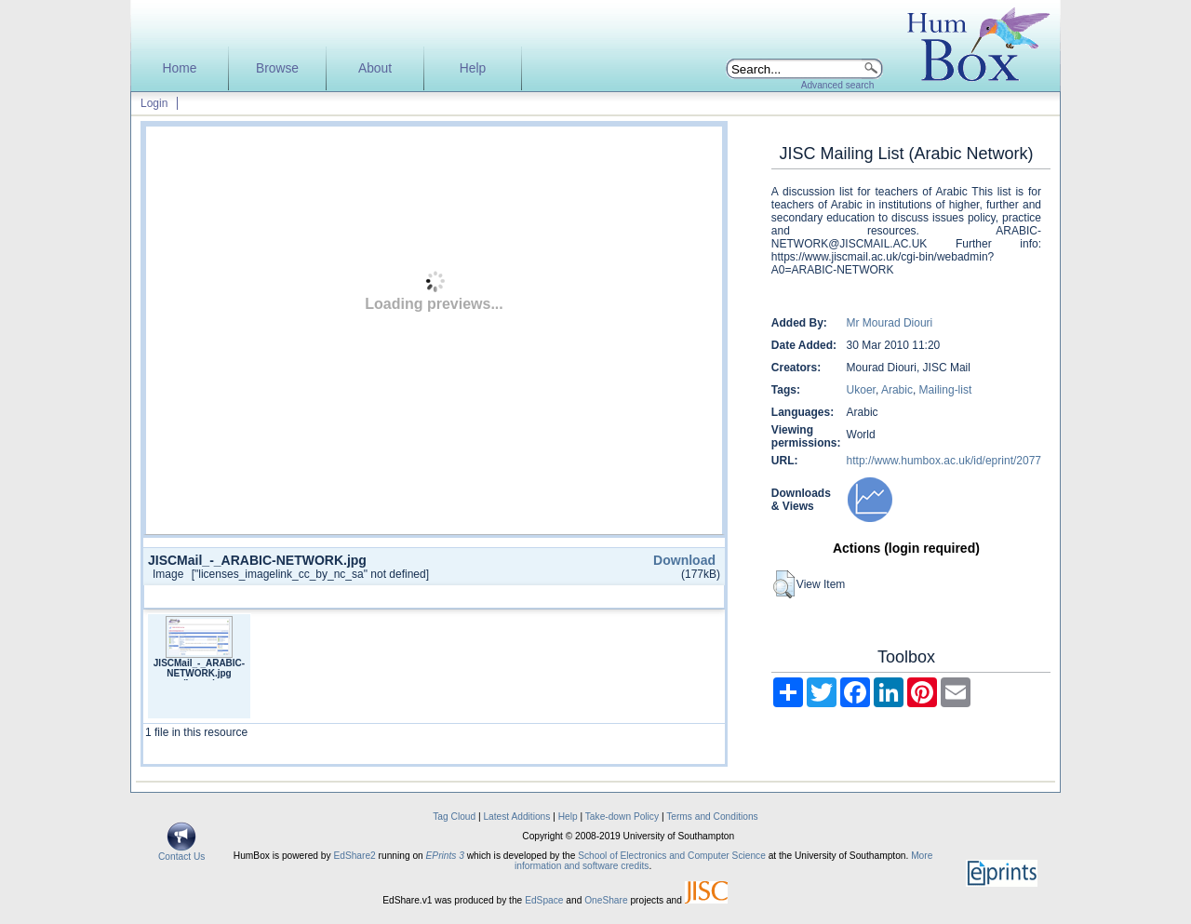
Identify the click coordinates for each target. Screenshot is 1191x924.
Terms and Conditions (712, 816)
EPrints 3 (445, 855)
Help (473, 68)
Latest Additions (516, 816)
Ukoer (861, 389)
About (375, 68)
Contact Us (181, 852)
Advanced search (838, 85)
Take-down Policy (622, 816)
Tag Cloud (454, 816)
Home (180, 68)
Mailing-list (945, 389)
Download (684, 560)
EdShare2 (354, 855)
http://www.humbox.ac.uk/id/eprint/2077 (944, 460)
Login (154, 103)
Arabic (897, 389)
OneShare (605, 900)
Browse (277, 68)
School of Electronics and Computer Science (672, 855)
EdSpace (544, 900)
